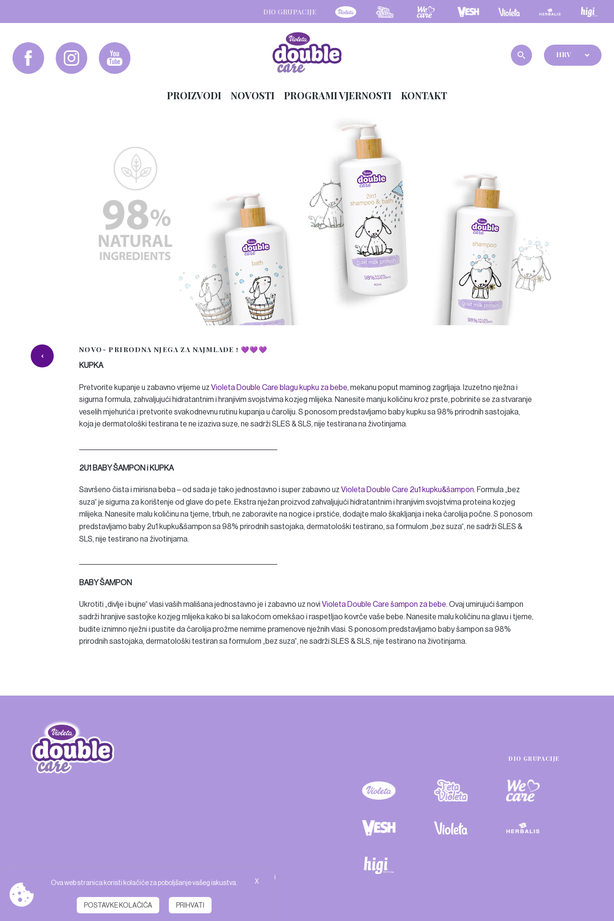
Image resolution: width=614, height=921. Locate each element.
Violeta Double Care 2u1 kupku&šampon (407, 489)
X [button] (257, 881)
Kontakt (424, 95)
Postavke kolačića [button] (118, 905)
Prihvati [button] (190, 905)
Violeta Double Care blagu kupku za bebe (279, 387)
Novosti (252, 95)
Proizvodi (194, 95)
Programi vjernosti (337, 95)
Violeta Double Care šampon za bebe (384, 604)
